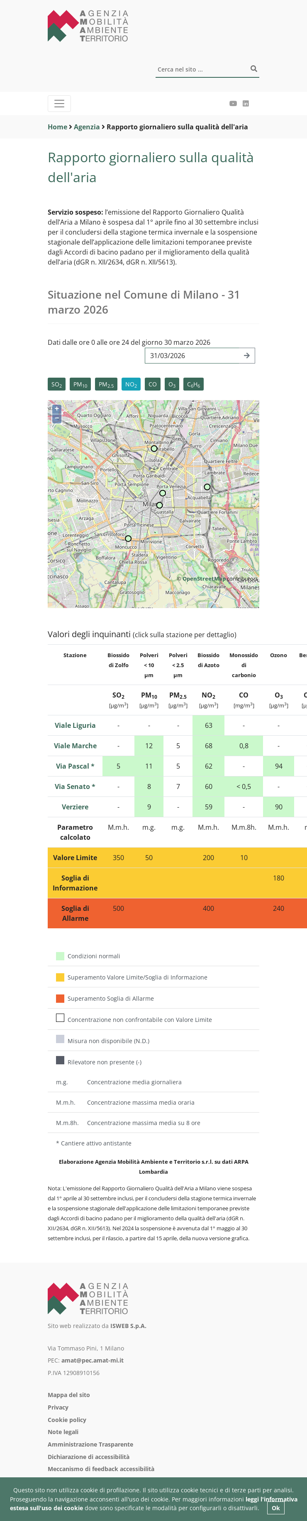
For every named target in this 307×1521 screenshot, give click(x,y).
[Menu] (59, 103)
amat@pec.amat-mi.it (92, 1360)
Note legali (63, 1432)
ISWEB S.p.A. (128, 1326)
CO (153, 384)
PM (80, 384)
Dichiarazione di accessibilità (88, 1457)
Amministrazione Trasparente (90, 1444)
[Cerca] (207, 70)
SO (56, 384)
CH (193, 384)
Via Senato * (75, 786)
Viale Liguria (75, 725)
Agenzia (87, 126)
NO (131, 384)
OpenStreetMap (204, 578)
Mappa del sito (69, 1395)
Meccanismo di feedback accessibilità (101, 1469)
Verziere (75, 806)
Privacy (58, 1407)
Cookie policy (67, 1420)
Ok (276, 1508)
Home (57, 126)
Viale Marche (75, 745)
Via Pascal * (75, 766)
